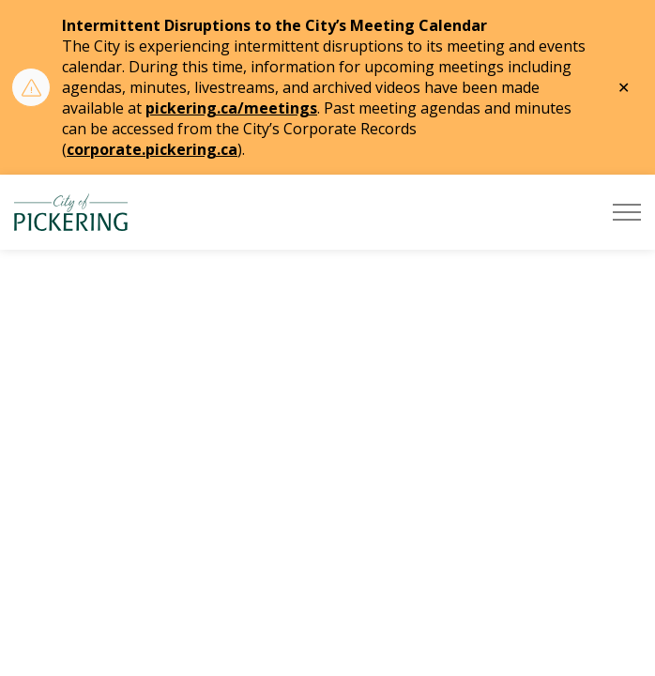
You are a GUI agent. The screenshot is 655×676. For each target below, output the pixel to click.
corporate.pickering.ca (152, 149)
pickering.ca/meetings (231, 108)
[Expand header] (627, 212)
